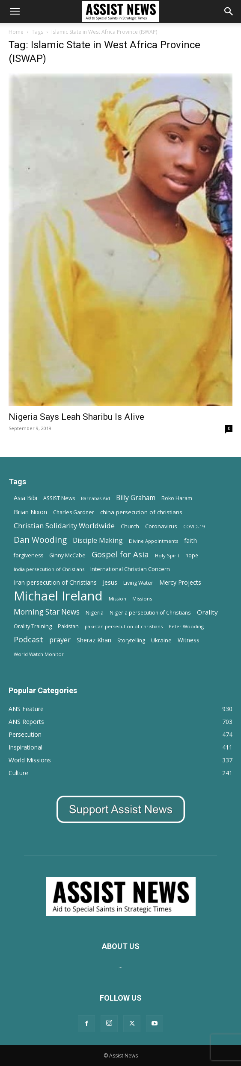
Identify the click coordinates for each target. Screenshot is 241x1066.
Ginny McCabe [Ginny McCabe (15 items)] (67, 555)
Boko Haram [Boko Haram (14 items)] (176, 498)
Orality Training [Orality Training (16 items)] (33, 626)
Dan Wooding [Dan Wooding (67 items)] (40, 539)
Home (16, 31)
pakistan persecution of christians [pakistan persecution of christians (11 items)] (124, 626)
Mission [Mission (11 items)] (117, 598)
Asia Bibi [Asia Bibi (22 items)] (25, 498)
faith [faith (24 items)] (190, 540)
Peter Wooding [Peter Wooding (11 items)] (186, 626)
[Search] (229, 11)
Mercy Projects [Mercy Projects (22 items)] (180, 582)
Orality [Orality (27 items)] (207, 612)
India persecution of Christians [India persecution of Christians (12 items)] (49, 569)
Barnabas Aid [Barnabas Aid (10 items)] (95, 498)
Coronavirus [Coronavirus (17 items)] (161, 526)
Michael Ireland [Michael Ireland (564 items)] (58, 596)
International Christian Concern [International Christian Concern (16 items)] (130, 569)
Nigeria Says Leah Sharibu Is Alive (76, 417)
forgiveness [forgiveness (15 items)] (28, 555)
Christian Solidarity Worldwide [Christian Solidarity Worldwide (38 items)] (64, 525)
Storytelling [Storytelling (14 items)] (131, 640)
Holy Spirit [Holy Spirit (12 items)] (167, 555)
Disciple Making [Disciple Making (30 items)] (98, 540)
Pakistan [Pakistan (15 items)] (68, 626)
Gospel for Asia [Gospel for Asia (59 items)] (120, 554)
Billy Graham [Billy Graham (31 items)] (135, 497)
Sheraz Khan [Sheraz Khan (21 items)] (94, 640)
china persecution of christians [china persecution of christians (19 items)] (141, 512)
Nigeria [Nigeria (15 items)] (95, 612)
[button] (14, 11)
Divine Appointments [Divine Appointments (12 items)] (153, 541)
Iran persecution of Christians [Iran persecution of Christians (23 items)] (55, 582)
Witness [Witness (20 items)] (188, 640)
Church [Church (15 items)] (130, 526)
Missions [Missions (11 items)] (142, 598)
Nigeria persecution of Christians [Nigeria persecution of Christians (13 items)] (150, 612)
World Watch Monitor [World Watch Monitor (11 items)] (39, 654)
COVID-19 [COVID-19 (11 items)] (194, 526)
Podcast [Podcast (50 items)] (28, 639)
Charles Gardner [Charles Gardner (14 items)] (73, 512)
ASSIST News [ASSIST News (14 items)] (59, 498)
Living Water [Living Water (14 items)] (138, 582)
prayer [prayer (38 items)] (60, 639)
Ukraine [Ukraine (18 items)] (161, 640)
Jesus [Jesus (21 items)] (110, 582)
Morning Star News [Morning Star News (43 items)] (47, 611)
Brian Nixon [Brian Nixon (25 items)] (30, 511)
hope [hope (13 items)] (191, 555)
